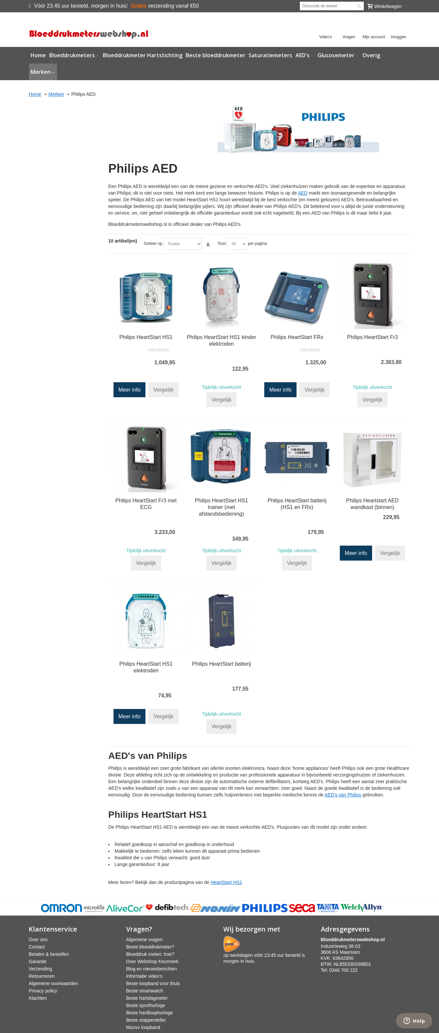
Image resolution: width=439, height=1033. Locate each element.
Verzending (40, 968)
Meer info (129, 390)
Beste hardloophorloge (149, 1012)
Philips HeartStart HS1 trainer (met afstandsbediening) (221, 507)
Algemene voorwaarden (53, 983)
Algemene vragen (144, 939)
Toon (221, 243)
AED (303, 193)
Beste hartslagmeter (147, 998)
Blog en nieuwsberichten (151, 968)
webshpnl (354, 939)
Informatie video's (144, 976)
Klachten (38, 998)
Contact (37, 946)
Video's (325, 37)
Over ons (38, 939)
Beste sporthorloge (145, 1005)
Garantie (38, 961)
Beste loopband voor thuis (153, 983)
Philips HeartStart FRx (297, 337)
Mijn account (373, 37)
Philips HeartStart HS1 (146, 337)
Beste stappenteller (146, 1020)
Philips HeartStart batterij (221, 664)
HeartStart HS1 (226, 882)
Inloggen (398, 37)
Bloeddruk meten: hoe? (150, 954)
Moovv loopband (143, 1027)
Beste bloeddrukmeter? (150, 946)
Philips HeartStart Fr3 (372, 337)
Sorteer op (153, 243)
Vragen (348, 37)
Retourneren (42, 976)
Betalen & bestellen (49, 954)
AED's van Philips (343, 794)
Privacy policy (43, 990)
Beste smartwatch (144, 990)
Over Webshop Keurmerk (152, 961)
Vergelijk (163, 390)
